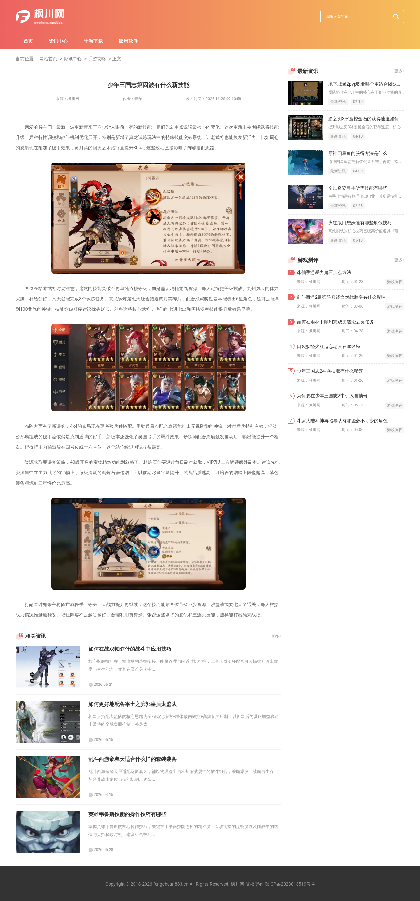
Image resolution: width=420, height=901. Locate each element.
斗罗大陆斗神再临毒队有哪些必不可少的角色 (342, 420)
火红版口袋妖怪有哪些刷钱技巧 (360, 222)
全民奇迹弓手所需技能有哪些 (357, 188)
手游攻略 (97, 58)
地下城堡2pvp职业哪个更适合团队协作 (366, 84)
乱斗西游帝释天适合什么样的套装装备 (132, 759)
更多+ (276, 636)
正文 (116, 58)
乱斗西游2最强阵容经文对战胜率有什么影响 (341, 297)
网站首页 (48, 58)
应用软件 (128, 41)
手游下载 (93, 41)
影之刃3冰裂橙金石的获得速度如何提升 (366, 118)
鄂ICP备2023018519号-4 (290, 884)
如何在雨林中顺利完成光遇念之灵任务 (335, 321)
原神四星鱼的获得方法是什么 (357, 153)
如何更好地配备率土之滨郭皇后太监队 (132, 704)
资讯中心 (58, 41)
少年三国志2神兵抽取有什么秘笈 (330, 371)
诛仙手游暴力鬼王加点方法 (324, 272)
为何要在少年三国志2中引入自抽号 (332, 395)
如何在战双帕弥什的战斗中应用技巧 (129, 649)
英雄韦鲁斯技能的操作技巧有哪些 (127, 814)
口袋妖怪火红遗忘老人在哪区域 (328, 346)
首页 (28, 41)
